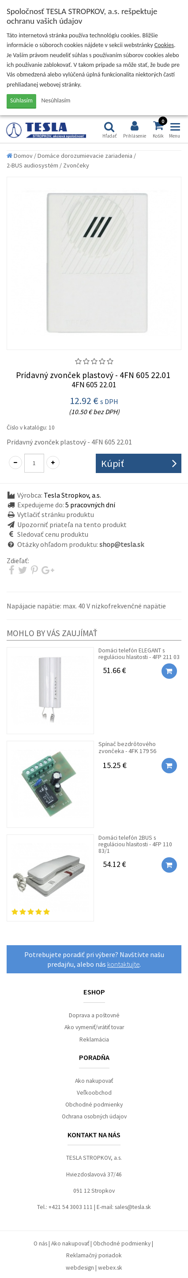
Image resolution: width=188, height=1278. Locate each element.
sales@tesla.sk (133, 1207)
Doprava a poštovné (94, 1015)
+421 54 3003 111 (71, 1207)
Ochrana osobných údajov (94, 1116)
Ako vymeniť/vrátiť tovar (94, 1027)
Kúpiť (112, 463)
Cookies (164, 45)
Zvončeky (76, 165)
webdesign (80, 1267)
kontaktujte (123, 964)
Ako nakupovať (94, 1081)
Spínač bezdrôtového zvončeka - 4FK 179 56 (137, 754)
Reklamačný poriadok (94, 1255)
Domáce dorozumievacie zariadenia (85, 156)
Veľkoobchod (94, 1092)
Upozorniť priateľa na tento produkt (72, 524)
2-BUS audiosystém (32, 165)
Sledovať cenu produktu (52, 534)
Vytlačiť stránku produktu (55, 514)
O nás (40, 1243)
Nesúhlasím (56, 100)
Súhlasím (21, 100)
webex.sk (110, 1267)
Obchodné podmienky (94, 1104)
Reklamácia (94, 1039)
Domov (20, 156)
